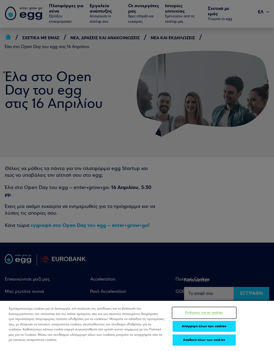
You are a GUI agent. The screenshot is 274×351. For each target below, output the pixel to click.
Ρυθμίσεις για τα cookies (204, 312)
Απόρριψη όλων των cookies (204, 326)
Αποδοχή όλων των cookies (204, 340)
